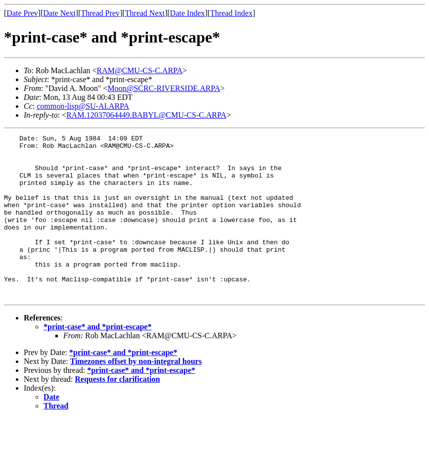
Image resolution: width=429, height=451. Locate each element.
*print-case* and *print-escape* (97, 359)
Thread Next (145, 13)
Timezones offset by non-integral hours (136, 394)
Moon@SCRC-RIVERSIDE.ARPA (164, 88)
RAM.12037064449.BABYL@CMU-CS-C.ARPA (146, 115)
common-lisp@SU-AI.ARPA (83, 106)
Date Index (187, 13)
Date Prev (22, 13)
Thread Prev (100, 13)
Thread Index (231, 13)
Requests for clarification (117, 411)
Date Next (59, 13)
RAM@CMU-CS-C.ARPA (140, 70)
